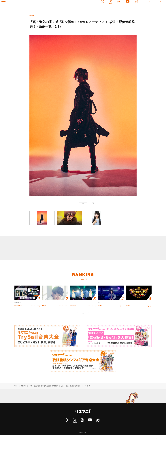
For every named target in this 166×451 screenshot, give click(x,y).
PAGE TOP (157, 442)
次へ (142, 71)
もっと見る (83, 326)
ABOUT (83, 442)
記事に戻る (83, 206)
